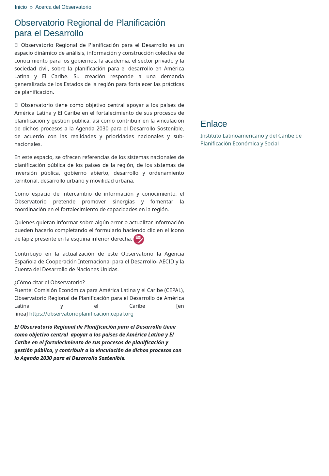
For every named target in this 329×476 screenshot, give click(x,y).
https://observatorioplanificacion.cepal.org (81, 313)
